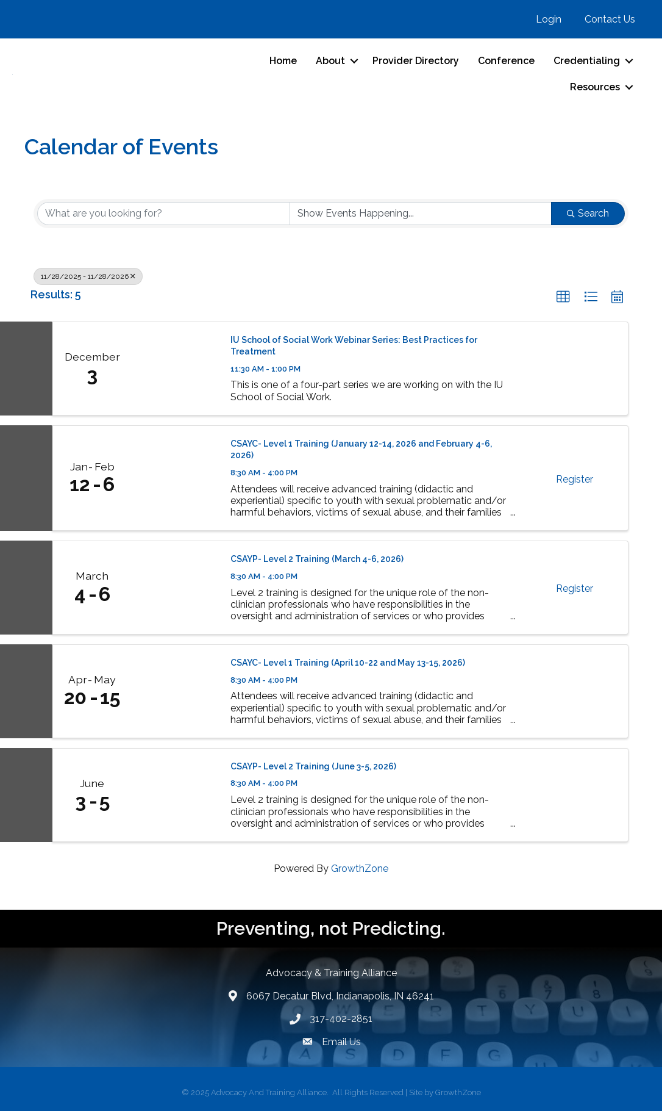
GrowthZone (359, 876)
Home (283, 65)
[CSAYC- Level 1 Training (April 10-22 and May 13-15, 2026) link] (175, 699)
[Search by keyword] (163, 221)
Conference (506, 65)
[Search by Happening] (421, 221)
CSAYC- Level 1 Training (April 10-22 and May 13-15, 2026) (347, 670)
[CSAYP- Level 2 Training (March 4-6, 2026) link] (175, 595)
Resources (595, 91)
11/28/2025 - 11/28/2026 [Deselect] (88, 284)
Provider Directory (415, 65)
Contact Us (610, 19)
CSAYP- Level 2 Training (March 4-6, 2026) (317, 567)
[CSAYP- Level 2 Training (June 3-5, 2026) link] (175, 803)
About (330, 65)
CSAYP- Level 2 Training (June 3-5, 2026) (313, 774)
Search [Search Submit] (588, 221)
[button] (563, 305)
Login (548, 19)
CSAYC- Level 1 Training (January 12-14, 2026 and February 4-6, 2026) (361, 458)
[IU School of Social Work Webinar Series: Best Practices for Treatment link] (175, 376)
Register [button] (574, 487)
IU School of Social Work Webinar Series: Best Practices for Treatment (353, 354)
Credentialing (586, 65)
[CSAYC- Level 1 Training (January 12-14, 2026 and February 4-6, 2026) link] (175, 486)
